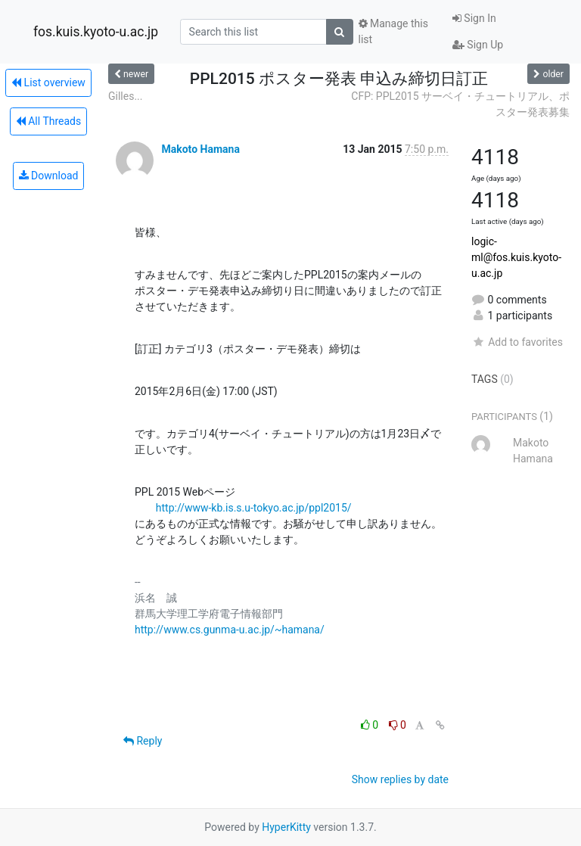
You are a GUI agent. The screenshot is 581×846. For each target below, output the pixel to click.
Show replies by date (400, 779)
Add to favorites (517, 342)
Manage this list (393, 31)
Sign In (474, 18)
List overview (48, 82)
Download (49, 176)
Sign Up (477, 45)
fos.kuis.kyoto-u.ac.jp (95, 31)
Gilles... (125, 96)
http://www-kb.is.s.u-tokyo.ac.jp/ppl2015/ (254, 508)
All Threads (48, 121)
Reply (142, 741)
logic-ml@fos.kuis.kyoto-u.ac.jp (516, 257)
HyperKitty (286, 827)
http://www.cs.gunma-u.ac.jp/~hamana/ (230, 630)
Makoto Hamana (200, 149)
